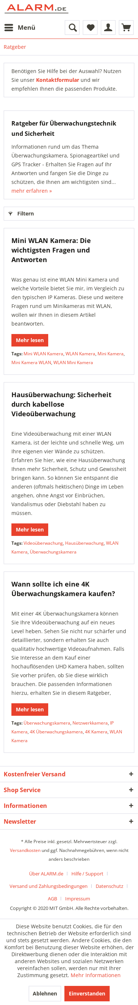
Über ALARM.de (46, 873)
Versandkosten (25, 850)
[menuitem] (19, 27)
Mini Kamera (111, 354)
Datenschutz (109, 886)
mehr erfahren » (31, 190)
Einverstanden (87, 993)
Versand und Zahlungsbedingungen (49, 886)
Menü (19, 27)
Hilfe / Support (87, 873)
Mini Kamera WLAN (31, 362)
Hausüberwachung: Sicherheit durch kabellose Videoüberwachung (61, 404)
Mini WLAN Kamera (43, 354)
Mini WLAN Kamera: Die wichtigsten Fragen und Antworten (51, 250)
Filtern (21, 212)
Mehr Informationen (96, 975)
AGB (52, 898)
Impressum (77, 898)
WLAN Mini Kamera (73, 362)
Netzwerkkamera (90, 723)
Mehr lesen (30, 340)
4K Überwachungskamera (56, 732)
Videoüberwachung (43, 543)
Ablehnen (45, 993)
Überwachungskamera (53, 552)
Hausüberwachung (84, 543)
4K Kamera (96, 732)
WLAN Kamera (80, 354)
